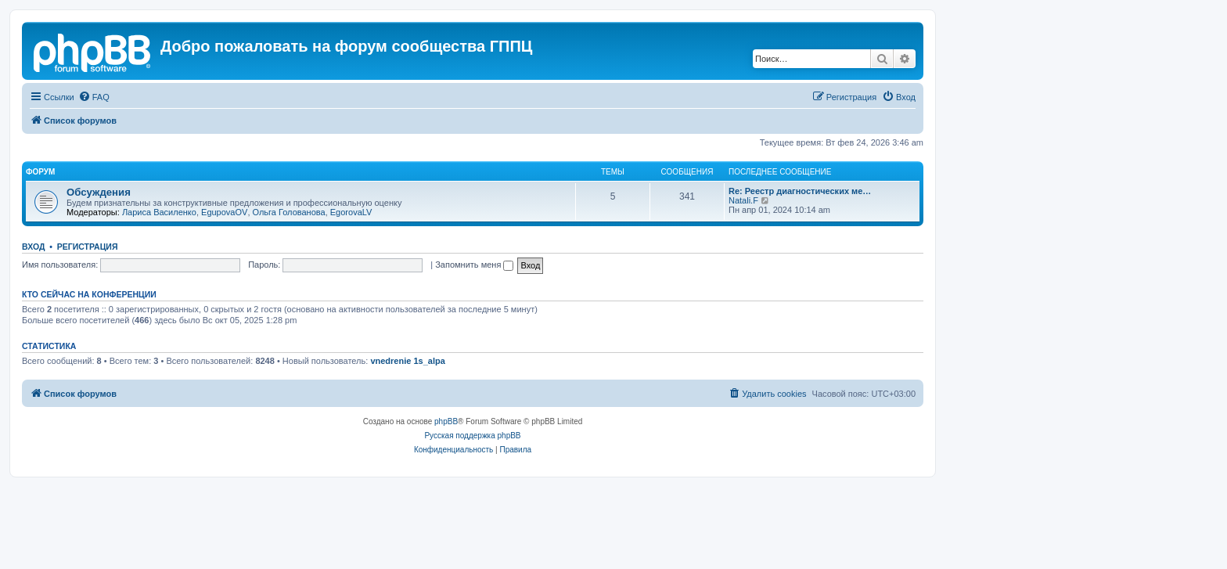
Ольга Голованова (289, 212)
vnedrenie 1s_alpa (407, 361)
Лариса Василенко (159, 212)
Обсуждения (99, 192)
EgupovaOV (224, 212)
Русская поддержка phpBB (472, 435)
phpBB (446, 421)
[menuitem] (94, 97)
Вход (33, 246)
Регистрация (87, 246)
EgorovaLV (351, 212)
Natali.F (743, 200)
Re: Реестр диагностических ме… (800, 191)
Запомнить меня (474, 264)
